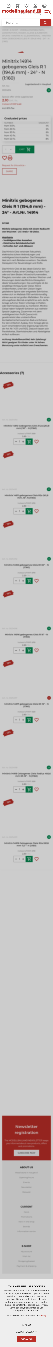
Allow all (27, 1339)
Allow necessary (26, 1332)
